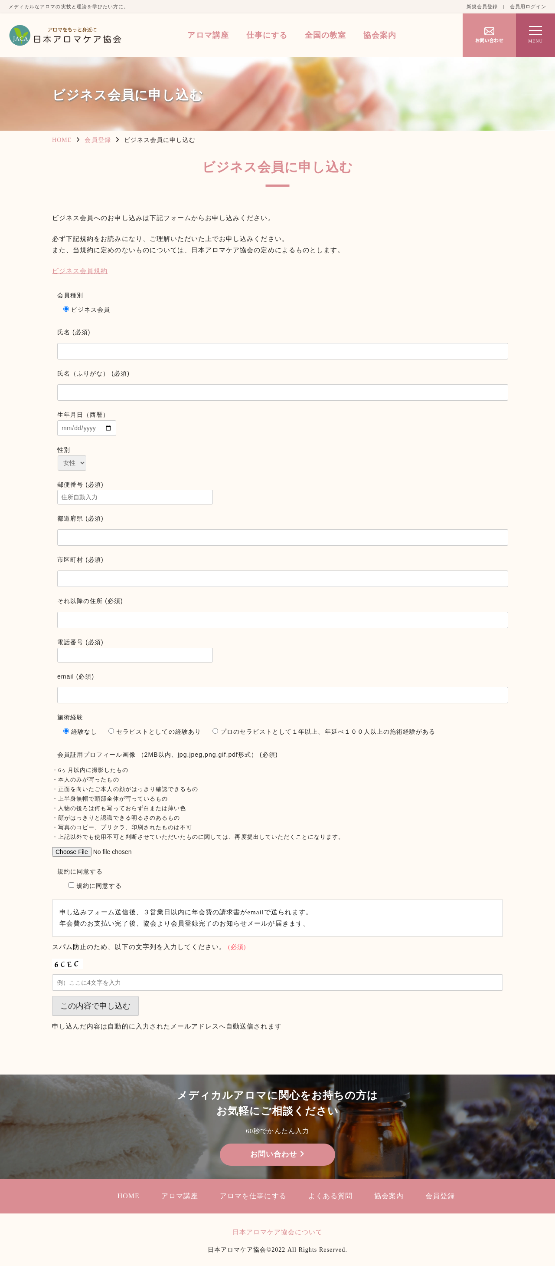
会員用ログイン (528, 6)
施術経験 (70, 717)
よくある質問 (330, 1196)
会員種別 (70, 295)
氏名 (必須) (74, 332)
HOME (62, 140)
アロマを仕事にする (253, 1196)
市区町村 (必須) (80, 559)
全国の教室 (325, 35)
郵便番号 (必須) (282, 493)
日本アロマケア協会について (277, 1232)
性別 (63, 449)
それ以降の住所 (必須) (90, 600)
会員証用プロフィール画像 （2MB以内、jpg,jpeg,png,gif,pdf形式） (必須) (167, 754)
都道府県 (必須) (80, 518)
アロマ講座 (208, 35)
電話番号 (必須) (282, 651)
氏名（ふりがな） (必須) (93, 373)
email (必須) (75, 676)
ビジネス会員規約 (80, 270)
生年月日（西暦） (282, 423)
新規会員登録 (482, 6)
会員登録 (98, 140)
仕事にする (266, 35)
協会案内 (379, 35)
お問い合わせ (277, 1154)
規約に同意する (282, 881)
